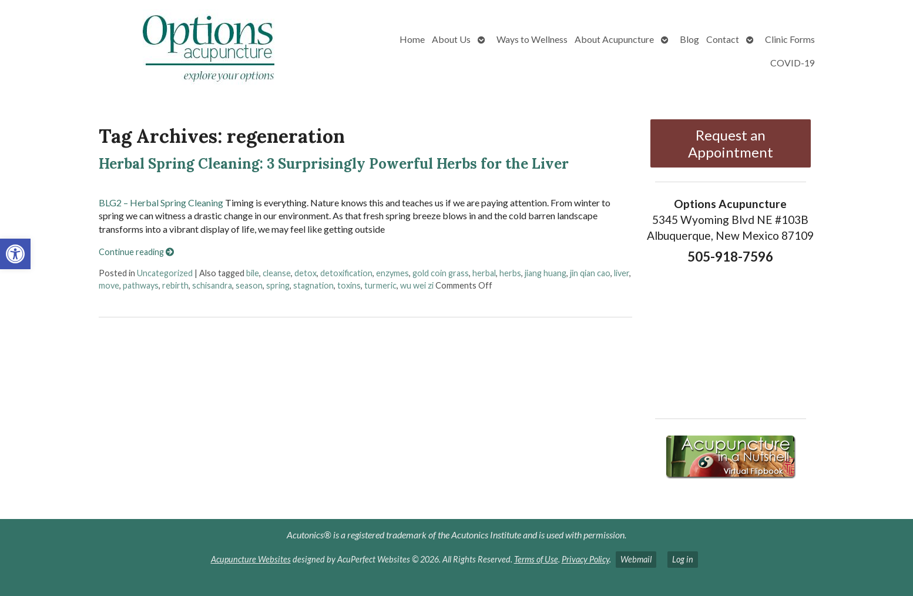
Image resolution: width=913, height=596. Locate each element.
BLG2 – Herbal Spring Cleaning (161, 202)
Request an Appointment (730, 143)
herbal (484, 273)
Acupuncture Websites (251, 559)
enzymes (392, 273)
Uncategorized (165, 273)
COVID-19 (792, 62)
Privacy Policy (585, 559)
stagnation (313, 285)
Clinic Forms (790, 39)
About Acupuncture (614, 39)
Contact (722, 39)
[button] (15, 254)
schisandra (212, 285)
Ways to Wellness (532, 39)
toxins (349, 285)
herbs (510, 273)
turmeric (380, 285)
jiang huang (545, 273)
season (249, 285)
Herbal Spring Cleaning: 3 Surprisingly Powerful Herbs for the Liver (334, 164)
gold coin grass (440, 273)
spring (278, 285)
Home (412, 39)
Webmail (636, 559)
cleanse (277, 273)
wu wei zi (417, 285)
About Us (451, 39)
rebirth (175, 285)
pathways (141, 285)
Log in (682, 559)
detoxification (346, 273)
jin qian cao (590, 273)
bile (252, 273)
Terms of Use (536, 559)
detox (305, 273)
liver (621, 273)
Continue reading (136, 252)
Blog (689, 39)
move (109, 285)
